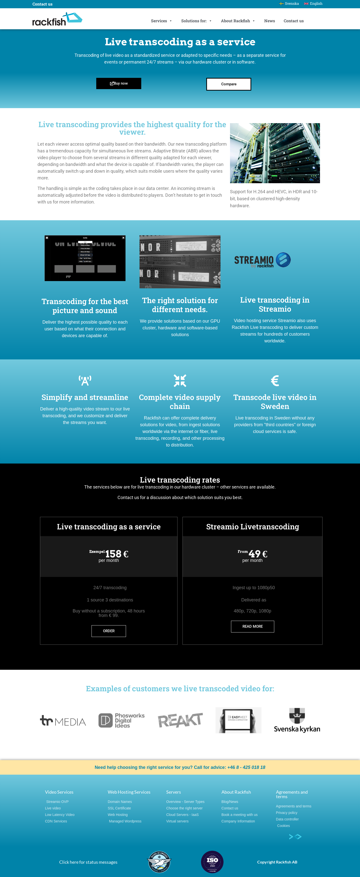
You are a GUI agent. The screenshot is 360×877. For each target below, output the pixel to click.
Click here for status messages (88, 862)
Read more (252, 626)
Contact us (294, 20)
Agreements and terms (292, 794)
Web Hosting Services (129, 792)
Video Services (59, 792)
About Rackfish (238, 21)
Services (161, 21)
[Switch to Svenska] (289, 3)
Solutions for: (196, 21)
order (108, 631)
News (269, 20)
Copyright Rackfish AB (277, 861)
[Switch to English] (313, 3)
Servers (173, 792)
